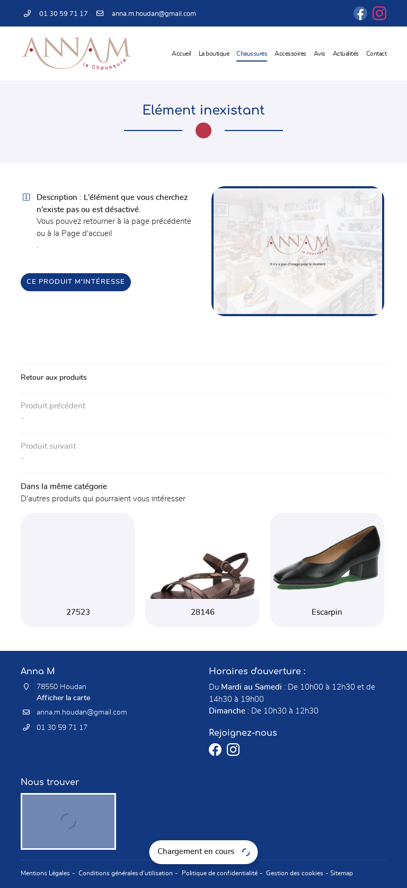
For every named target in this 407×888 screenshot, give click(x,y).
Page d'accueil (86, 234)
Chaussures (251, 53)
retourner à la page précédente (137, 221)
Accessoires (290, 53)
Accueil (181, 53)
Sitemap (333, 873)
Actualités (346, 53)
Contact (376, 53)
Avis (319, 53)
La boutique (214, 53)
